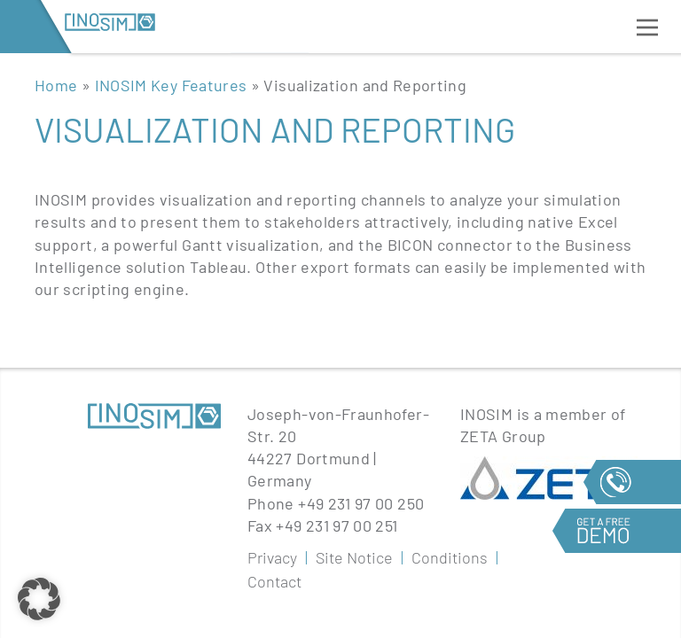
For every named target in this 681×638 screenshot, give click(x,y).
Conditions (449, 557)
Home (56, 85)
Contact (274, 581)
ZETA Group (503, 436)
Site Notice (354, 557)
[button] (39, 599)
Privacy (272, 557)
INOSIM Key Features (171, 85)
